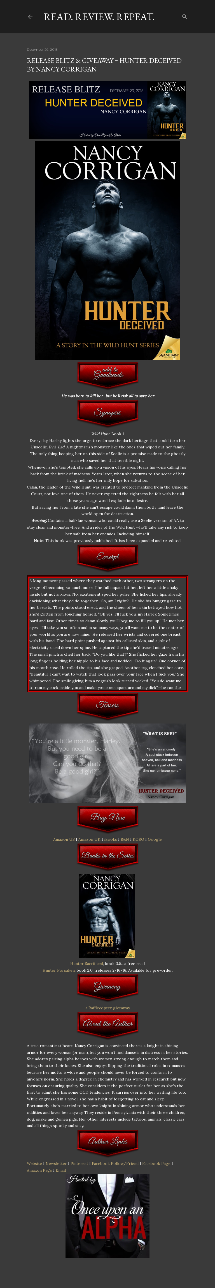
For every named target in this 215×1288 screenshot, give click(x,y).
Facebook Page (156, 1163)
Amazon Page (39, 1170)
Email (61, 1170)
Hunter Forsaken (59, 970)
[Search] (184, 15)
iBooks (110, 839)
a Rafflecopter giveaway (107, 1007)
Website (34, 1163)
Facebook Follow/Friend (115, 1163)
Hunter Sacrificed (86, 963)
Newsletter (56, 1163)
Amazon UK (89, 839)
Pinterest (79, 1163)
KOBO (138, 839)
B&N (125, 839)
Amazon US (64, 839)
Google (155, 839)
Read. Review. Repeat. (99, 16)
